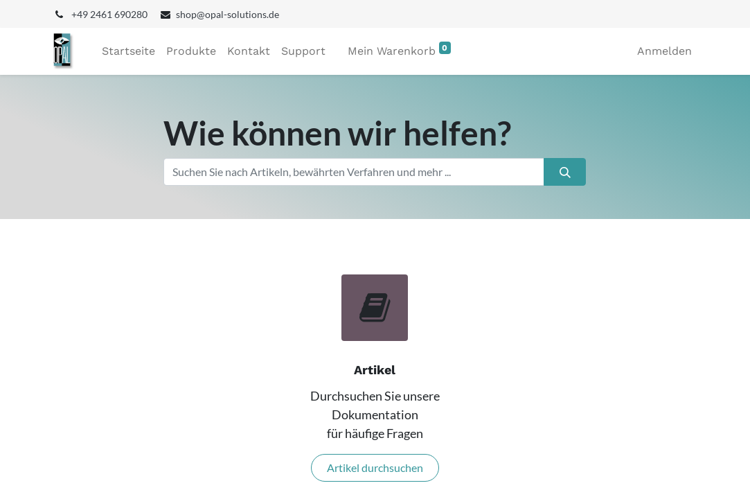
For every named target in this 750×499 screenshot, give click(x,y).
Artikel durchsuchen (375, 467)
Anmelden (664, 51)
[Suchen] (565, 172)
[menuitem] (128, 51)
